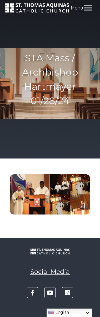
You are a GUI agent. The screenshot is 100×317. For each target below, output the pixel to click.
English (58, 313)
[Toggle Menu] (88, 7)
